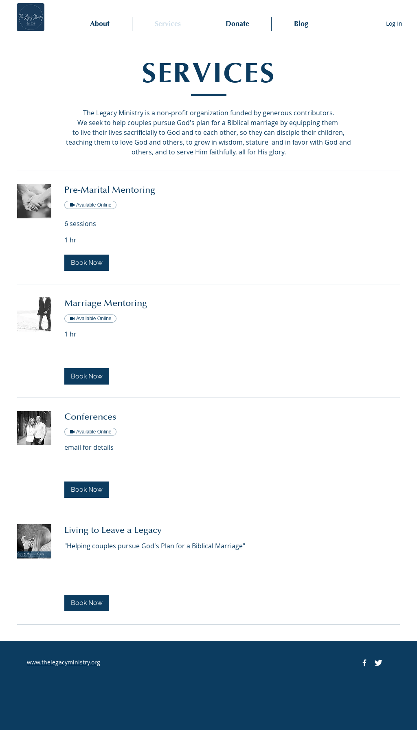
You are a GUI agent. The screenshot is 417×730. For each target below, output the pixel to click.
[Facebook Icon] (364, 662)
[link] (232, 190)
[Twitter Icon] (378, 662)
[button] (86, 263)
